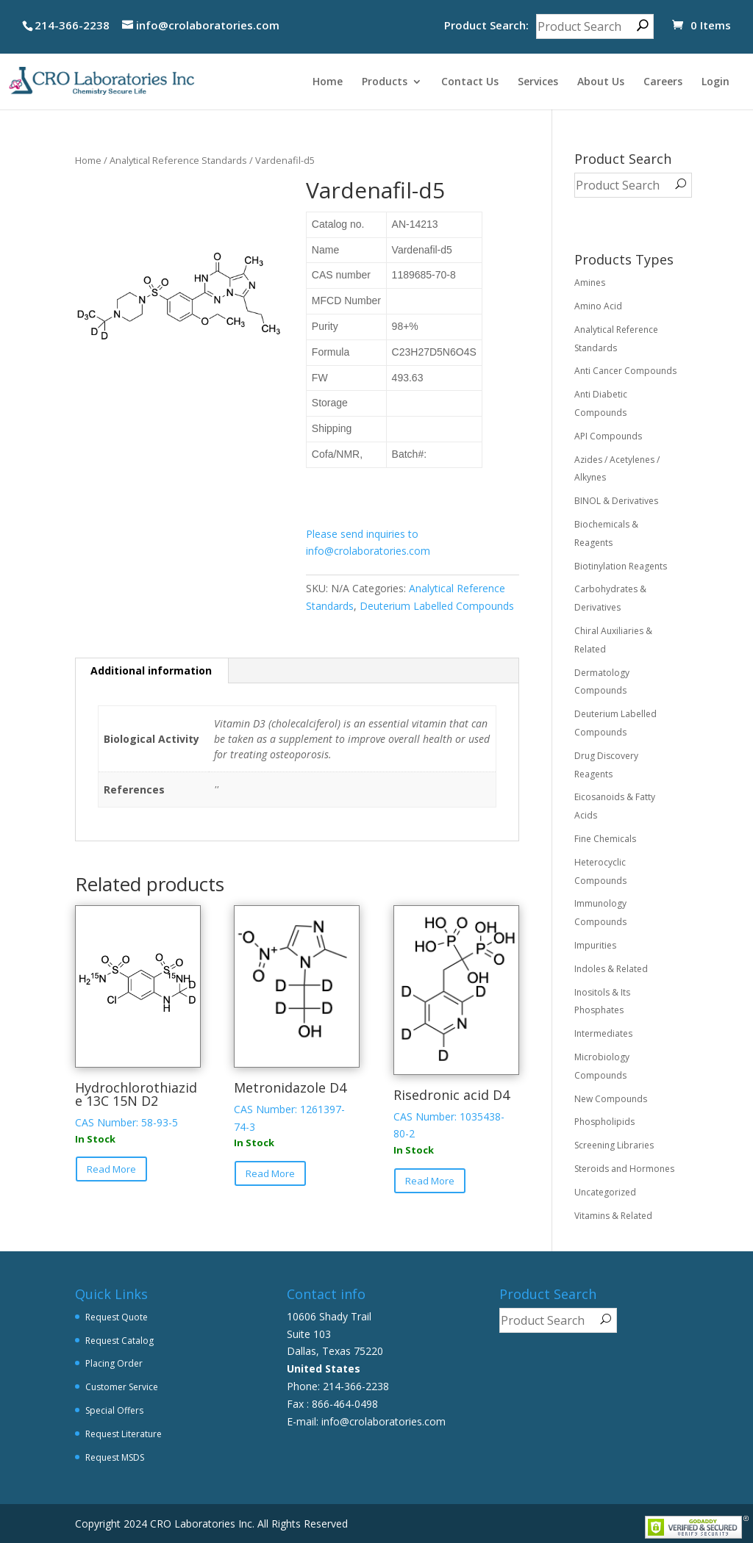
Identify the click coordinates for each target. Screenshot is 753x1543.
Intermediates (603, 1033)
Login (715, 82)
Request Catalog (119, 1340)
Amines (589, 282)
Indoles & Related (611, 969)
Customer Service (121, 1387)
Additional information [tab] (151, 670)
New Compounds (610, 1099)
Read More (111, 1169)
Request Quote (116, 1317)
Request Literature (123, 1434)
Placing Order (114, 1363)
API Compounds (608, 436)
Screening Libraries (614, 1145)
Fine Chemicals (605, 838)
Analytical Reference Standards (178, 160)
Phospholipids (604, 1121)
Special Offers (114, 1410)
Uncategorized (605, 1192)
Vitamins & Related (613, 1215)
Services (538, 82)
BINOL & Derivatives (616, 500)
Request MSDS (114, 1457)
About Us (600, 82)
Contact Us (470, 82)
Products (384, 82)
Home (328, 82)
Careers (662, 82)
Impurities (595, 945)
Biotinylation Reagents (620, 566)
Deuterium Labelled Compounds (437, 606)
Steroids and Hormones (624, 1168)
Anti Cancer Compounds (625, 370)
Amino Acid (598, 306)
